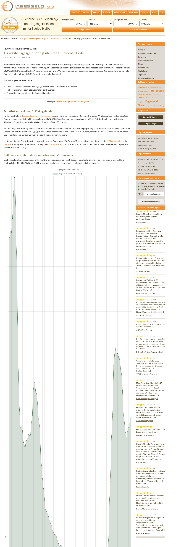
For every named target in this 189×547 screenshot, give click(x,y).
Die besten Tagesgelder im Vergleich (72, 101)
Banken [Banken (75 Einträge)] (140, 87)
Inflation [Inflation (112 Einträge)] (149, 94)
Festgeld (141, 50)
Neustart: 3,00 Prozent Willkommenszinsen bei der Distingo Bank (46, 313)
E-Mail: (140, 194)
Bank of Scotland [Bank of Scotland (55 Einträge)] (148, 87)
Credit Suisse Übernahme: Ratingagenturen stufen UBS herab (36, 341)
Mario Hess (25, 58)
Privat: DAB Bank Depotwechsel (149, 352)
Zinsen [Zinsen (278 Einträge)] (141, 105)
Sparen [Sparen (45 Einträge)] (156, 97)
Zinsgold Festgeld (143, 271)
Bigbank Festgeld (143, 222)
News (64, 39)
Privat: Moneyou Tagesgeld (147, 398)
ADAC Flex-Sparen (144, 330)
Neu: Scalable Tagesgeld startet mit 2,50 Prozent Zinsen (43, 307)
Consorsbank (53, 144)
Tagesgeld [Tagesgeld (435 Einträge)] (151, 101)
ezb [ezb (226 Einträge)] (152, 90)
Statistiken (142, 71)
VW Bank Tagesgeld (144, 315)
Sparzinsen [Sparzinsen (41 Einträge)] (161, 97)
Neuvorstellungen (145, 60)
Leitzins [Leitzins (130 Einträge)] (141, 97)
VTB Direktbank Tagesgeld (147, 374)
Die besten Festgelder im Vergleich (72, 291)
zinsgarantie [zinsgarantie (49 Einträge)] (149, 106)
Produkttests (143, 67)
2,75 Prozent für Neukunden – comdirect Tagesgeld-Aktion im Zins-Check (50, 316)
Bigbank (7, 144)
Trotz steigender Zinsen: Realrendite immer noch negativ (42, 322)
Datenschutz (23, 543)
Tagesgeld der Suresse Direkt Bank (37, 116)
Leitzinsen (142, 57)
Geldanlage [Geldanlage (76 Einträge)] (141, 94)
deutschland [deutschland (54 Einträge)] (157, 87)
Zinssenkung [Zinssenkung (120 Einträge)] (158, 105)
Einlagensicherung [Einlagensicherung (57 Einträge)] (143, 91)
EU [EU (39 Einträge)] (149, 91)
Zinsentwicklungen (27, 49)
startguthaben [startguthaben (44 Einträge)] (141, 102)
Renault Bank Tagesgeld (145, 435)
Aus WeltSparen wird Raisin (32, 310)
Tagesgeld (13, 49)
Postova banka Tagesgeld (146, 293)
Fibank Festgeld (142, 487)
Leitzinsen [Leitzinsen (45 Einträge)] (147, 97)
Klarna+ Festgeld (143, 462)
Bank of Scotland (143, 533)
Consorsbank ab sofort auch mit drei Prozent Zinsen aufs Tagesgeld (100, 341)
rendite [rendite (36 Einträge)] (152, 97)
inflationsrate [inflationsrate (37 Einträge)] (156, 94)
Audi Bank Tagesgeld (144, 420)
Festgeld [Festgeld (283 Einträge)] (159, 90)
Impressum (9, 543)
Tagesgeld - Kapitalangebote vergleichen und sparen (39, 39)
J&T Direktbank (113, 141)
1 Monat (100, 23)
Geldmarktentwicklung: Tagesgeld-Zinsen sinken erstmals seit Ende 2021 (50, 319)
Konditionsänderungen (147, 53)
